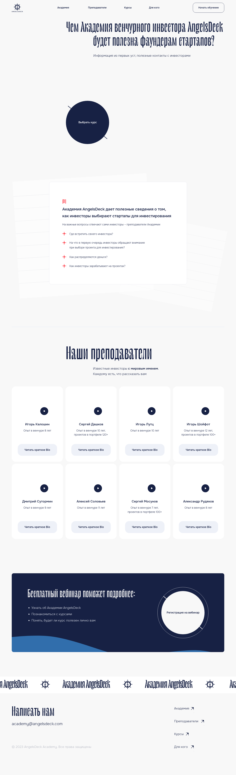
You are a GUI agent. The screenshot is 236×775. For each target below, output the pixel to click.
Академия (63, 7)
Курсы (128, 7)
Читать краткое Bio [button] (37, 450)
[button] (44, 411)
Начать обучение (208, 7)
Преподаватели (97, 7)
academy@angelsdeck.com (37, 723)
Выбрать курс (87, 122)
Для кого (154, 7)
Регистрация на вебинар (183, 612)
